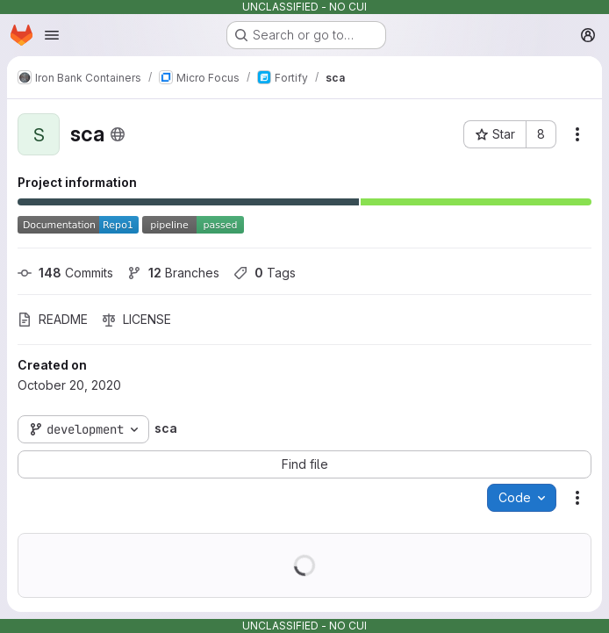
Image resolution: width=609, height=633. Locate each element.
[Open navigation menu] (52, 35)
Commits (65, 272)
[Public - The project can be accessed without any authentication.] (118, 134)
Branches (173, 272)
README (53, 319)
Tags (264, 272)
